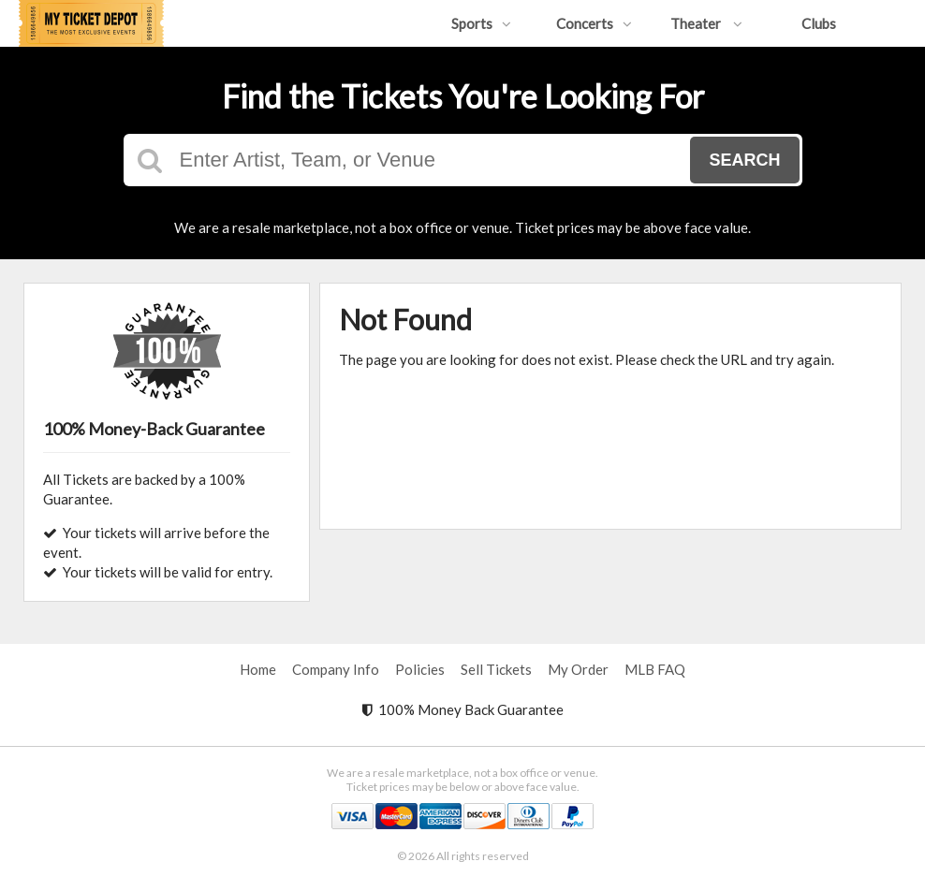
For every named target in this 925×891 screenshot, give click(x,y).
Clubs (818, 23)
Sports (481, 23)
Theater (706, 23)
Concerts (594, 23)
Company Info (335, 669)
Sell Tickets (496, 669)
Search (744, 160)
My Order (578, 669)
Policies (420, 669)
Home (258, 669)
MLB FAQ (654, 669)
